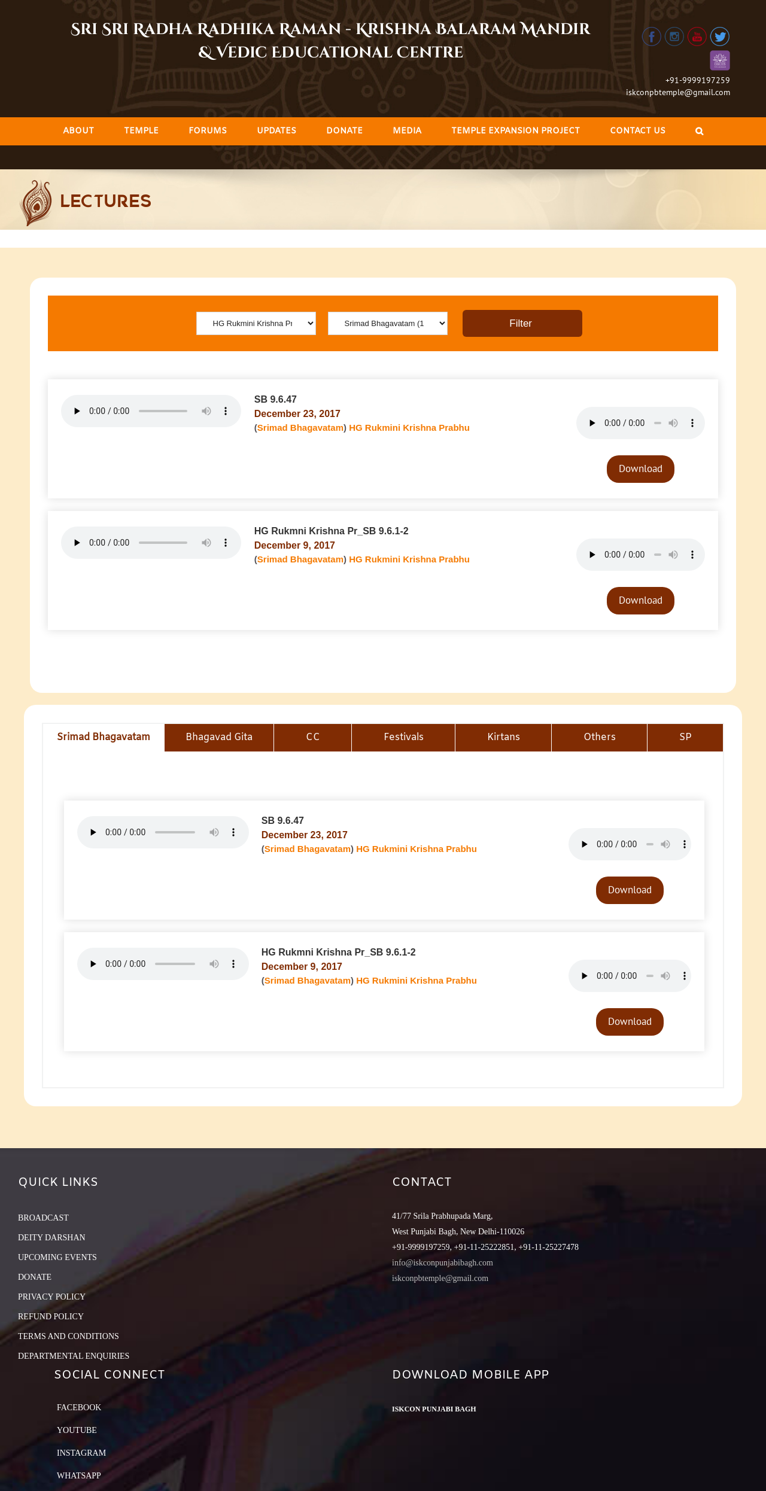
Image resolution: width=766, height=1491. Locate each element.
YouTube (77, 1430)
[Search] (699, 131)
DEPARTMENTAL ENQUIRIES (73, 1356)
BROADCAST (43, 1217)
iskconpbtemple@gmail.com (678, 92)
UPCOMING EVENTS (57, 1257)
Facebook (79, 1407)
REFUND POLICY (51, 1316)
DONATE (34, 1277)
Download (640, 468)
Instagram (81, 1453)
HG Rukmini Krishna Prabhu (409, 427)
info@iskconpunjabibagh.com (442, 1262)
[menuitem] (78, 131)
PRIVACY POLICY (52, 1296)
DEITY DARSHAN (52, 1237)
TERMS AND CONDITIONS (68, 1336)
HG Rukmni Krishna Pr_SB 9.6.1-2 (331, 531)
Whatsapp (79, 1475)
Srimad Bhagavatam (300, 427)
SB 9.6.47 (275, 399)
